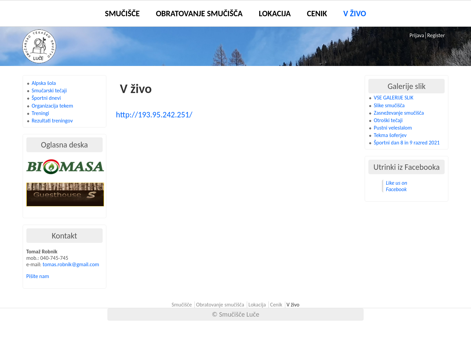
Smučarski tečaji (49, 90)
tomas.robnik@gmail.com (71, 264)
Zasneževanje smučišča (399, 113)
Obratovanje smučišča (199, 13)
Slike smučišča (389, 105)
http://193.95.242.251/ (154, 114)
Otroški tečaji (388, 120)
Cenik (317, 13)
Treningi (40, 113)
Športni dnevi (46, 98)
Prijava (417, 35)
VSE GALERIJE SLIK (393, 97)
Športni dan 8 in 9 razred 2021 (407, 142)
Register (436, 35)
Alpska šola (44, 83)
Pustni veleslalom (393, 127)
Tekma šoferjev (390, 135)
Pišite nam (37, 276)
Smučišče (122, 13)
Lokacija (275, 13)
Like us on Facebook (396, 186)
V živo (354, 13)
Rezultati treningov (52, 120)
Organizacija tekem (52, 105)
